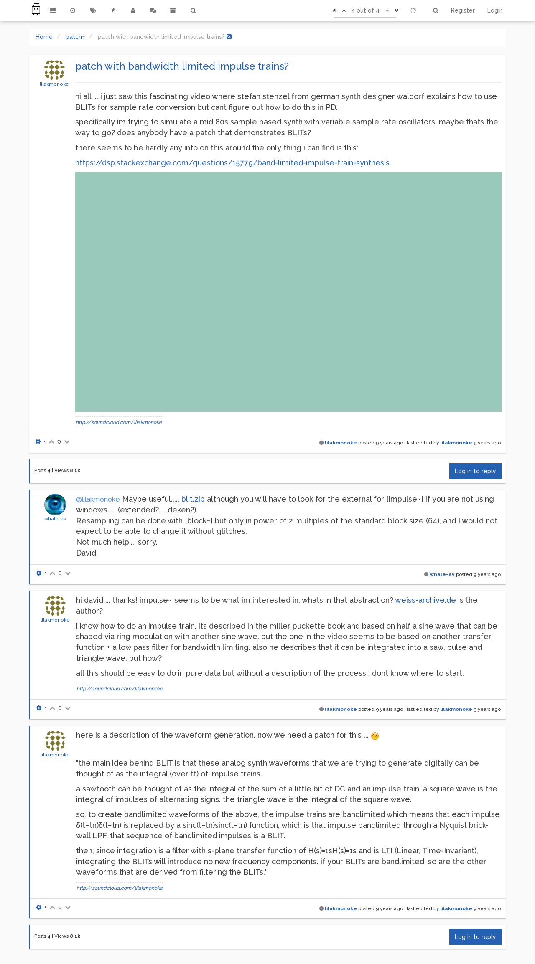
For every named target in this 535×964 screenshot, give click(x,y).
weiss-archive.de (425, 600)
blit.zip (193, 499)
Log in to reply (475, 471)
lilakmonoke (54, 84)
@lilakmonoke (98, 499)
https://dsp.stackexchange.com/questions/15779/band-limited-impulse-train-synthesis (232, 162)
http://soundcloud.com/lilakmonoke (119, 422)
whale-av (55, 519)
